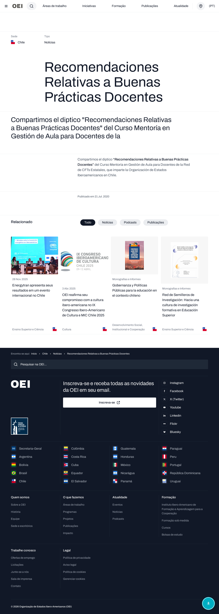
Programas (70, 511)
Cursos (166, 527)
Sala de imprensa (21, 578)
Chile (45, 353)
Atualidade (181, 6)
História (15, 511)
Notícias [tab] (107, 222)
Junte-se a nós (20, 571)
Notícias (57, 353)
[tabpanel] (109, 285)
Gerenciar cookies (74, 578)
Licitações (17, 564)
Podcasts (118, 518)
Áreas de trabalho (54, 6)
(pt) (212, 6)
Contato (16, 586)
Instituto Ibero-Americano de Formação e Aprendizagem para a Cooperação (182, 509)
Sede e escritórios (22, 525)
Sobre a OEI (18, 504)
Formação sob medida (175, 520)
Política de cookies (74, 571)
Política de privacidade (76, 557)
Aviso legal (69, 564)
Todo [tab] (87, 222)
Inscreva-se (109, 403)
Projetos (68, 518)
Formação (119, 6)
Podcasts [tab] (130, 222)
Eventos (117, 504)
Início (34, 353)
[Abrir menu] (6, 6)
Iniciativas (89, 6)
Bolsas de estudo (172, 534)
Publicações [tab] (155, 222)
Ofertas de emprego (23, 557)
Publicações (149, 6)
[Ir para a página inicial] (17, 6)
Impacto (68, 533)
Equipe (15, 518)
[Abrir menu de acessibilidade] (208, 603)
